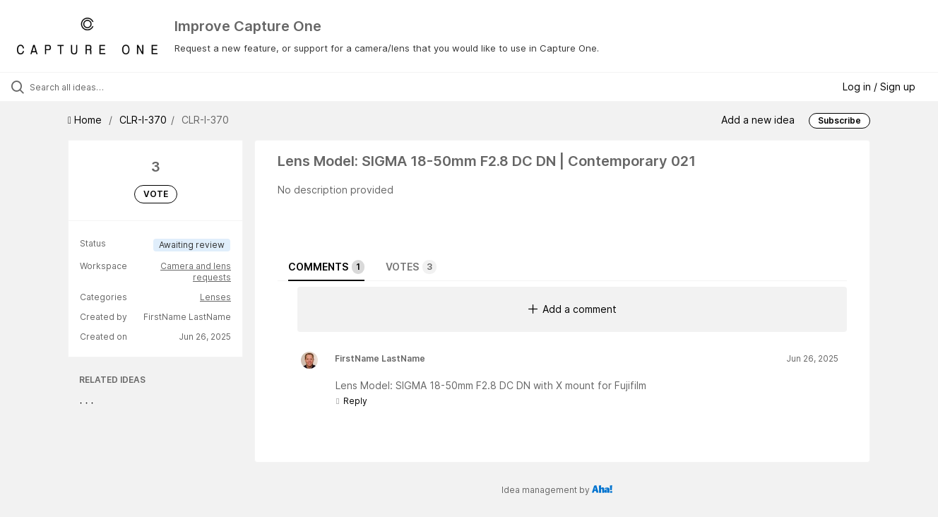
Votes (411, 267)
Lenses (215, 297)
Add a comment (572, 309)
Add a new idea (758, 120)
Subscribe (839, 120)
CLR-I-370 (143, 120)
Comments (326, 267)
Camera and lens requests (195, 272)
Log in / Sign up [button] (879, 87)
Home (86, 120)
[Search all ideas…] (111, 86)
